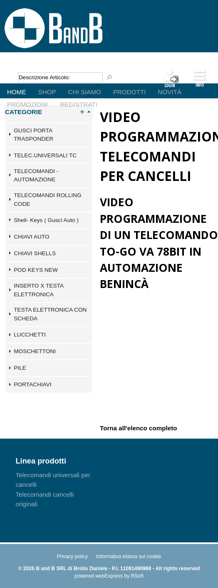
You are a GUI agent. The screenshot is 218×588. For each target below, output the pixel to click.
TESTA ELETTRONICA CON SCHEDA (50, 314)
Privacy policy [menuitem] (72, 556)
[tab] (48, 135)
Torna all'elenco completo (138, 427)
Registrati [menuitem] (78, 104)
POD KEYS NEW (36, 270)
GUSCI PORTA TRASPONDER (33, 134)
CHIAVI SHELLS (35, 253)
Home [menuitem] (16, 91)
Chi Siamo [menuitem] (84, 91)
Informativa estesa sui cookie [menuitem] (128, 556)
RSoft (137, 576)
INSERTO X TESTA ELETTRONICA (38, 290)
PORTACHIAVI (32, 384)
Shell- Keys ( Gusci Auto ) (46, 220)
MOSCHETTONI (35, 351)
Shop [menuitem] (47, 91)
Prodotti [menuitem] (129, 91)
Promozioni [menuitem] (27, 104)
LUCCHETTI (30, 335)
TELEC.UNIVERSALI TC (45, 155)
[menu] (109, 85)
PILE (20, 368)
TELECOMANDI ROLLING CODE (48, 199)
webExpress (109, 576)
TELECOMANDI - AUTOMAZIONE (36, 175)
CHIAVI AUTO (31, 237)
